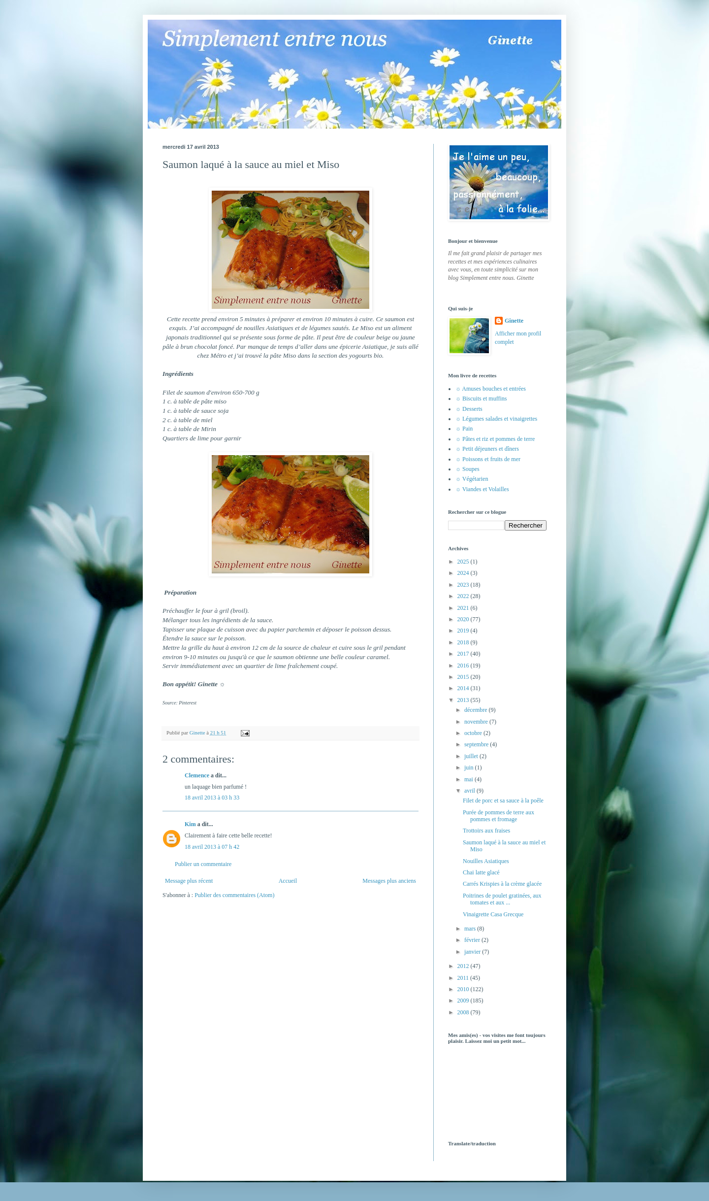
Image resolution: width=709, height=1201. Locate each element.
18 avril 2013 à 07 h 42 (212, 846)
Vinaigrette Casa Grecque (493, 914)
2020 (464, 619)
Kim (190, 824)
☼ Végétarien (471, 478)
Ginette (514, 320)
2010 (464, 989)
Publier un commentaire (203, 864)
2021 (464, 607)
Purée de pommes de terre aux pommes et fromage (498, 816)
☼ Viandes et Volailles (482, 489)
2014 (464, 688)
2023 (464, 584)
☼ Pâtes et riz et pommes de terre (495, 438)
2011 (464, 977)
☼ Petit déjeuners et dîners (487, 448)
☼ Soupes (467, 469)
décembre (476, 709)
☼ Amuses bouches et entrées (490, 388)
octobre (473, 733)
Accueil (288, 880)
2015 (464, 676)
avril (470, 790)
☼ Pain (464, 428)
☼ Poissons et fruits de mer (487, 459)
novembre (476, 721)
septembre (477, 744)
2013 (464, 700)
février (473, 939)
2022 (464, 596)
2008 (464, 1012)
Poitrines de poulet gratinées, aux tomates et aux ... (502, 899)
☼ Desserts (469, 408)
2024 (464, 572)
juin (469, 767)
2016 (464, 665)
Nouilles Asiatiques (486, 861)
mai (469, 779)
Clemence (197, 775)
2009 (464, 1000)
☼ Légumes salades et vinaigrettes (496, 418)
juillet (472, 756)
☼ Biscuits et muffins (481, 398)
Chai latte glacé (481, 872)
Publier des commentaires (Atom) (234, 895)
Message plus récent (189, 880)
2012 (464, 966)
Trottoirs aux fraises (486, 830)
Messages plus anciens (389, 880)
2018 (464, 642)
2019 (464, 630)
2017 (464, 653)
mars (470, 928)
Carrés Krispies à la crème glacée (502, 883)
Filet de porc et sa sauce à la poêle (503, 800)
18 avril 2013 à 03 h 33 (212, 797)
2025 (464, 561)
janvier (473, 951)
